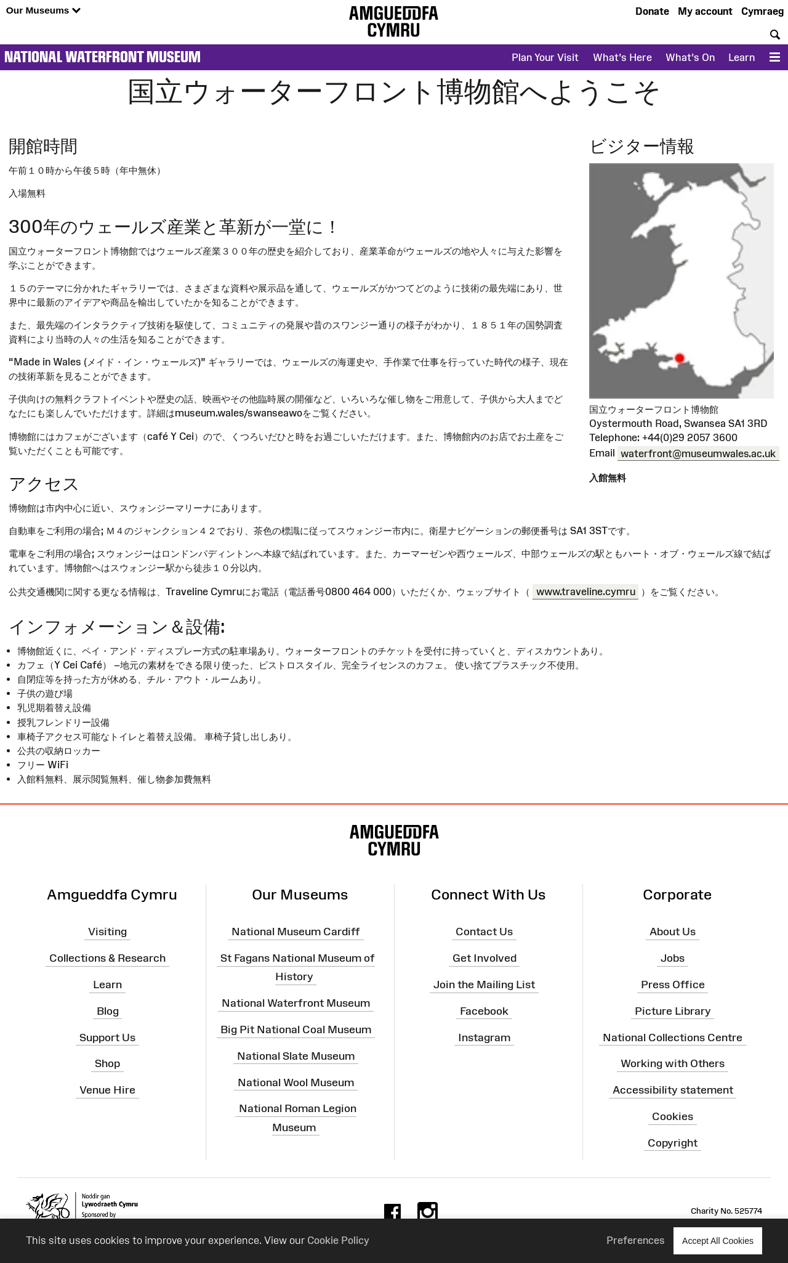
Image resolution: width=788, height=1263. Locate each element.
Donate (652, 11)
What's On (690, 57)
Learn (741, 57)
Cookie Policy (338, 1240)
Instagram (484, 1037)
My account (705, 11)
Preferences (635, 1240)
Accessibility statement (673, 1090)
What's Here (622, 57)
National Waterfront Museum (102, 56)
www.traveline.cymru (585, 591)
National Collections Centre (672, 1037)
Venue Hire (107, 1090)
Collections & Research (107, 958)
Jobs (673, 958)
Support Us (107, 1037)
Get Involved (484, 958)
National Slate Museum (296, 1056)
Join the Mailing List (484, 984)
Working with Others (673, 1063)
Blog (108, 1011)
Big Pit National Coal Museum (295, 1029)
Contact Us (484, 931)
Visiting (107, 931)
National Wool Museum (296, 1082)
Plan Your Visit (545, 57)
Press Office (673, 984)
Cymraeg (762, 11)
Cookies (672, 1116)
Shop (107, 1063)
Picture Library (673, 1011)
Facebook (484, 1011)
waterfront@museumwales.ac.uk (698, 452)
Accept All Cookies (718, 1240)
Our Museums (43, 11)
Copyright (673, 1143)
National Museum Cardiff (295, 931)
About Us (672, 931)
